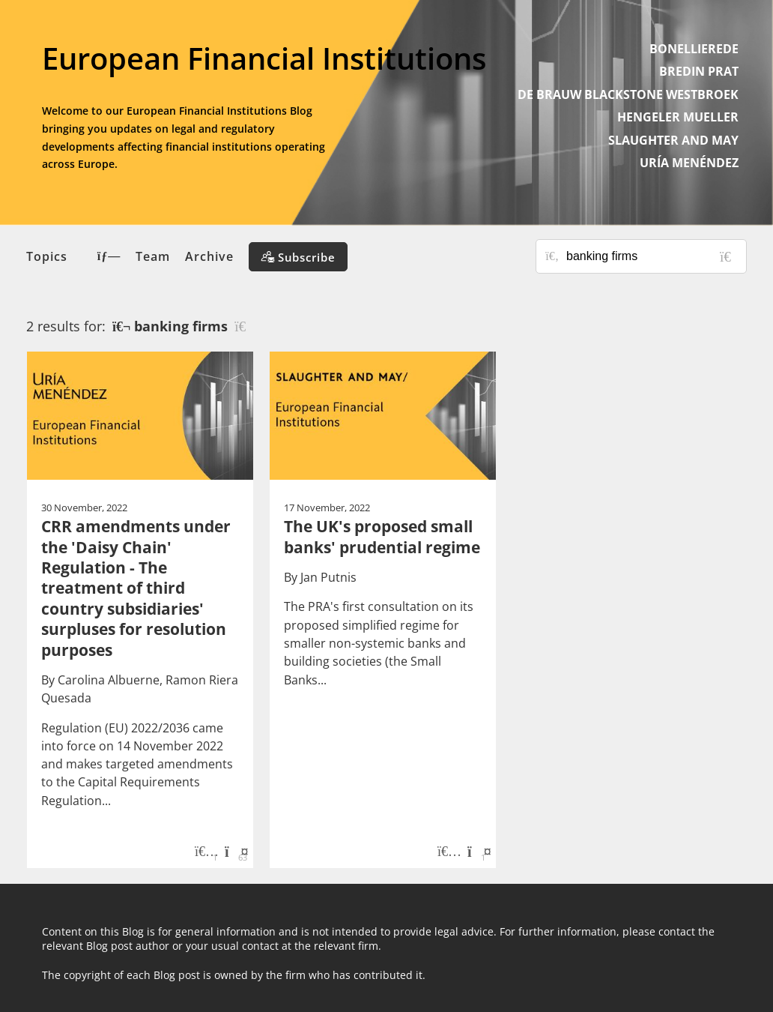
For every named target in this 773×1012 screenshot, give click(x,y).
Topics (73, 256)
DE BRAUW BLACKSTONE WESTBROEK (628, 94)
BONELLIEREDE (694, 48)
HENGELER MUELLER (678, 117)
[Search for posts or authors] (651, 256)
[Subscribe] (298, 256)
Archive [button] (209, 256)
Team (153, 256)
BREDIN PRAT (699, 71)
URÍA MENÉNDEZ (689, 162)
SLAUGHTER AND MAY (673, 140)
